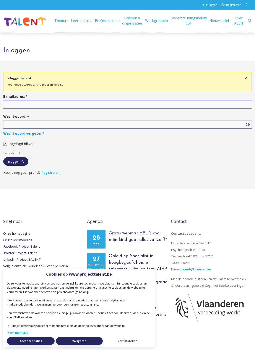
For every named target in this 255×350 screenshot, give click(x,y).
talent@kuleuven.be (196, 269)
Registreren (50, 172)
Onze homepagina (16, 233)
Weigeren (79, 341)
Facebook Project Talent (21, 246)
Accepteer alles (31, 341)
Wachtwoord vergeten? (23, 133)
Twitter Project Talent (20, 253)
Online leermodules (17, 240)
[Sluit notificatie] (246, 78)
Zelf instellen (127, 341)
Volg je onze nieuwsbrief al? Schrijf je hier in (35, 266)
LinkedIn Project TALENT (22, 259)
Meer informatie (17, 333)
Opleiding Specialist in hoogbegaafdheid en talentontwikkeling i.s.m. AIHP (138, 262)
